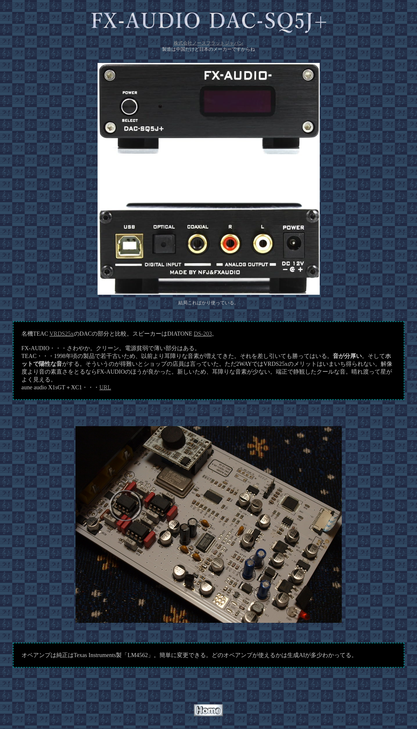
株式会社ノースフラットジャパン (208, 43)
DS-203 (203, 333)
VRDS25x (61, 333)
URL (105, 387)
